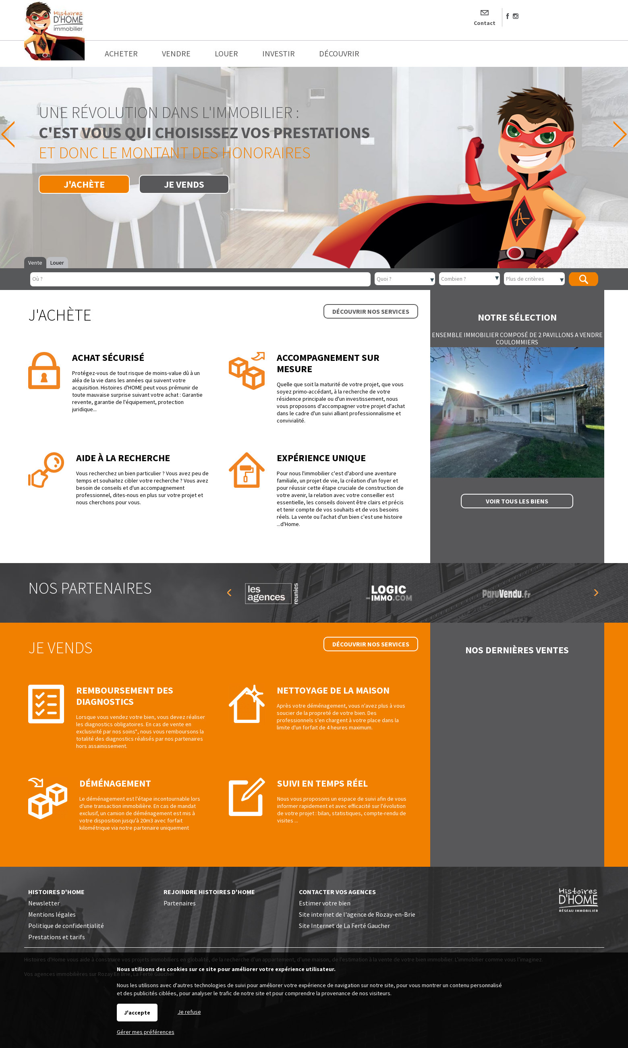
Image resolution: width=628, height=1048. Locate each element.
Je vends (184, 184)
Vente (35, 262)
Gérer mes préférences (145, 1032)
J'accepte (137, 1012)
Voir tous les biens (517, 501)
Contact (484, 23)
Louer (57, 262)
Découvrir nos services (370, 311)
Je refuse (189, 1011)
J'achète (84, 184)
